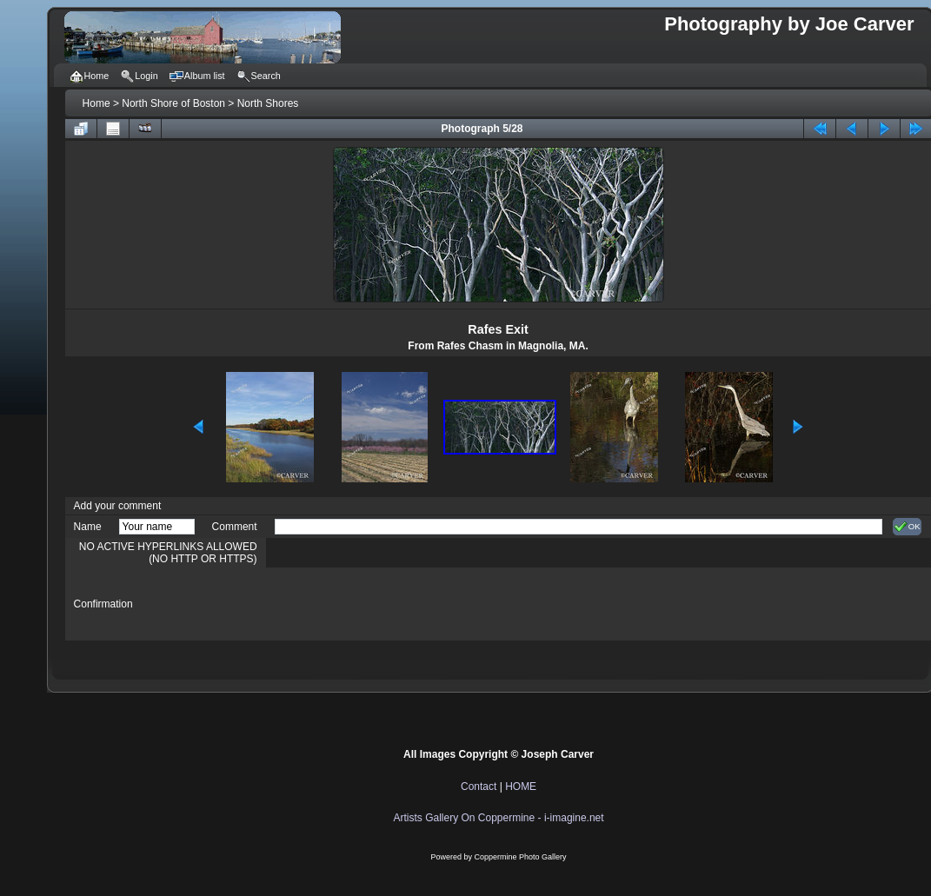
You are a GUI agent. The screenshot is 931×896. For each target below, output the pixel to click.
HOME (520, 786)
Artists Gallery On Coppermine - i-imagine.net (499, 818)
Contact (478, 786)
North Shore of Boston (173, 103)
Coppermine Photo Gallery (521, 857)
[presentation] (407, 604)
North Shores (268, 103)
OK (907, 527)
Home (96, 103)
